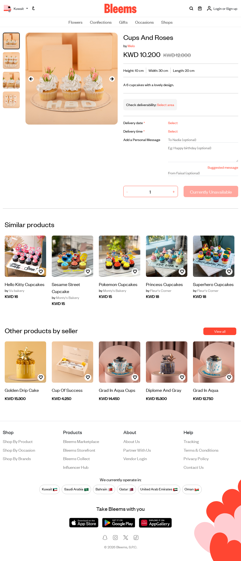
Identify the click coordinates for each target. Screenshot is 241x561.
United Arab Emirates (159, 489)
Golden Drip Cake (22, 390)
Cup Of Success (67, 390)
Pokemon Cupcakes (118, 284)
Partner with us (137, 450)
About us (131, 441)
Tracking (191, 441)
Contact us (194, 467)
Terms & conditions (201, 450)
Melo (131, 45)
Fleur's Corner (158, 290)
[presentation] (31, 79)
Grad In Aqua (205, 390)
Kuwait (49, 489)
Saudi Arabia (76, 489)
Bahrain (104, 489)
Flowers (75, 22)
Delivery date (134, 122)
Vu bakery (14, 290)
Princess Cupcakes (164, 284)
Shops (167, 22)
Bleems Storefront (79, 450)
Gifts (123, 22)
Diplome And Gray (163, 390)
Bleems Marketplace (81, 441)
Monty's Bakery (65, 297)
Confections (101, 22)
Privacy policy (196, 458)
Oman (192, 489)
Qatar (126, 489)
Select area (165, 104)
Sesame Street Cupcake (66, 287)
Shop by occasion (19, 450)
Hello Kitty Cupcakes (24, 284)
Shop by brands (17, 458)
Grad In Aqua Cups (117, 390)
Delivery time (134, 131)
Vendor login (135, 458)
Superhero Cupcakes (213, 284)
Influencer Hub (75, 467)
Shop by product (18, 441)
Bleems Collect (76, 458)
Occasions (144, 22)
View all (219, 331)
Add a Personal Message (141, 139)
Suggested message (223, 167)
